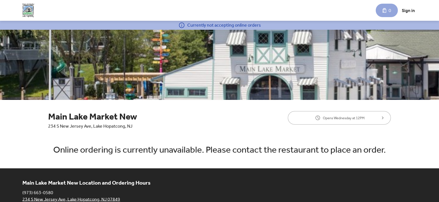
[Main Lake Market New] (28, 10)
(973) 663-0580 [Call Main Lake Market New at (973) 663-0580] (37, 192)
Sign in (408, 10)
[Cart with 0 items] (387, 10)
